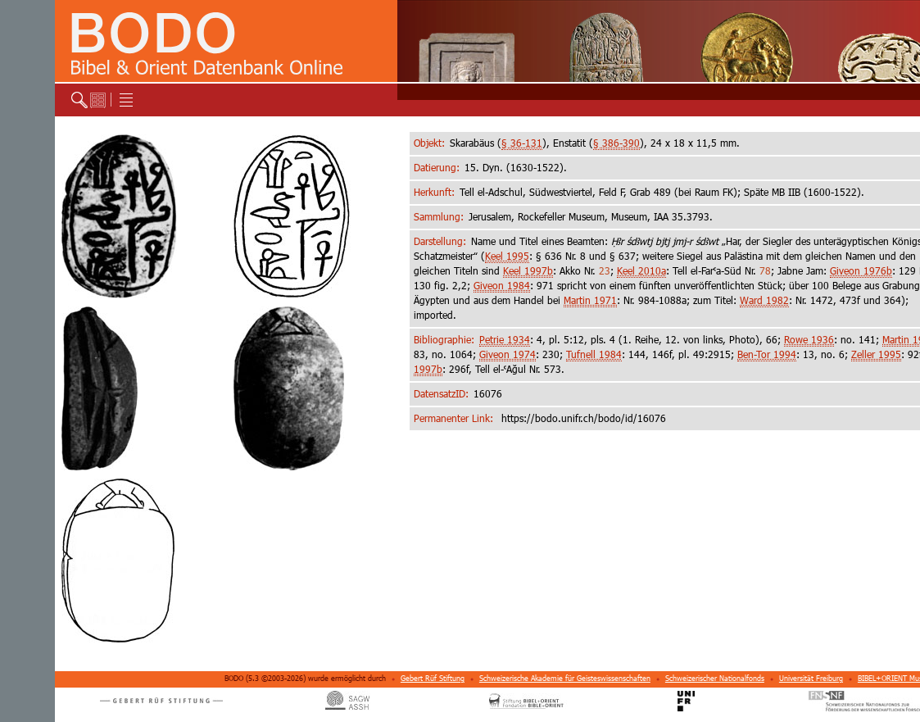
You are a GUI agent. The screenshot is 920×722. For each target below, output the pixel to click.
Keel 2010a (641, 271)
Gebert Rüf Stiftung (433, 678)
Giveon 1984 (502, 285)
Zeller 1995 (876, 354)
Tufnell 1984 (594, 354)
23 (604, 271)
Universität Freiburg (811, 678)
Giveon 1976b (861, 271)
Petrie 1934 (504, 340)
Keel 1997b (528, 271)
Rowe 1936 (809, 340)
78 (765, 271)
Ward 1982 (764, 300)
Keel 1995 (507, 256)
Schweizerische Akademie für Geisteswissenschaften (564, 678)
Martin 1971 (590, 300)
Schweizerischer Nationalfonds (714, 678)
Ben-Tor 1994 (766, 354)
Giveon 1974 (507, 354)
